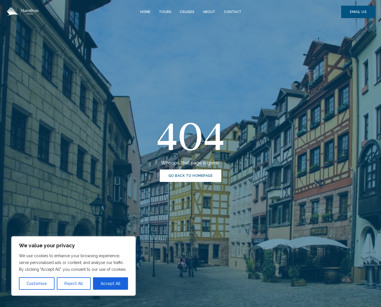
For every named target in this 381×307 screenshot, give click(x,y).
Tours (165, 12)
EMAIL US (358, 12)
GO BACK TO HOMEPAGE (190, 176)
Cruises (187, 12)
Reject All (73, 283)
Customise (37, 283)
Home (145, 12)
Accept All (110, 283)
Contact (232, 12)
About (209, 12)
